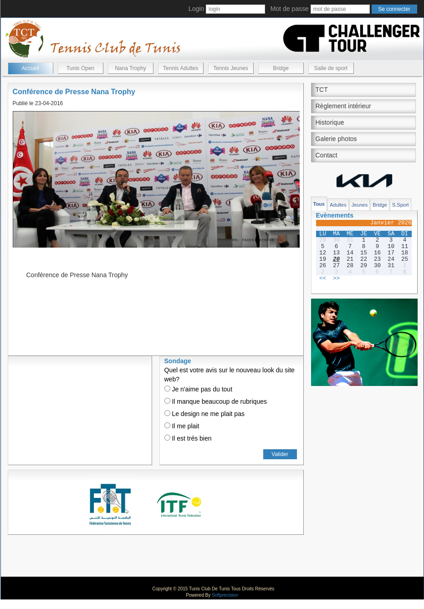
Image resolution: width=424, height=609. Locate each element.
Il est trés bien (188, 438)
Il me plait (181, 426)
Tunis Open (80, 68)
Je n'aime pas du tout (198, 389)
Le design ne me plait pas (204, 413)
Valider (279, 454)
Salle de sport (330, 68)
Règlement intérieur (343, 106)
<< (322, 278)
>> (336, 278)
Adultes (338, 205)
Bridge (281, 68)
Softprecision (225, 595)
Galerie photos (336, 138)
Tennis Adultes (180, 68)
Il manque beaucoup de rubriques (215, 401)
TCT (322, 89)
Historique (330, 122)
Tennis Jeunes (230, 68)
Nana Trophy (130, 68)
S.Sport (400, 205)
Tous (319, 204)
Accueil (30, 68)
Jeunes (360, 205)
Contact (326, 155)
